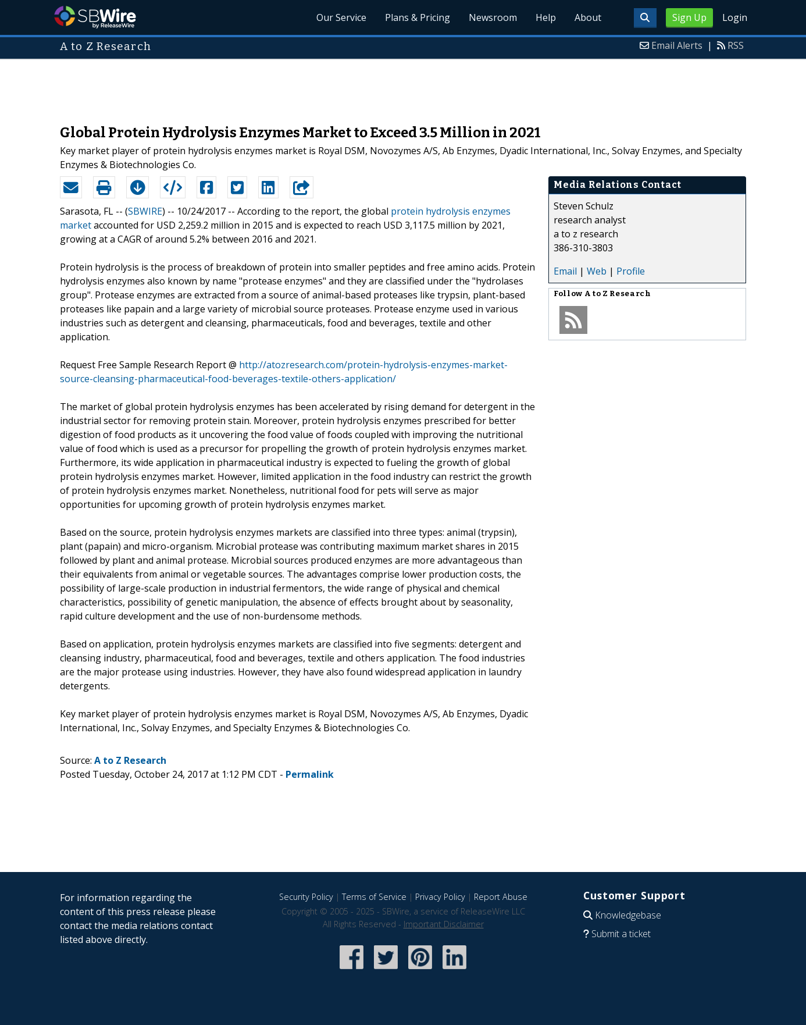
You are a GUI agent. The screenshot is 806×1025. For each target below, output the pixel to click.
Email (565, 271)
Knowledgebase (628, 915)
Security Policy (306, 896)
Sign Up (689, 17)
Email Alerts (676, 45)
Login (734, 17)
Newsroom (493, 17)
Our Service (341, 17)
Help (546, 17)
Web (597, 271)
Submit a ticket (621, 933)
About (588, 17)
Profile (630, 271)
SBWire (95, 17)
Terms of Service (374, 896)
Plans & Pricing (417, 17)
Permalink (310, 774)
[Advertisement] (403, 86)
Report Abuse (500, 896)
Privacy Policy (440, 896)
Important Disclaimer (444, 924)
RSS (735, 45)
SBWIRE (145, 211)
